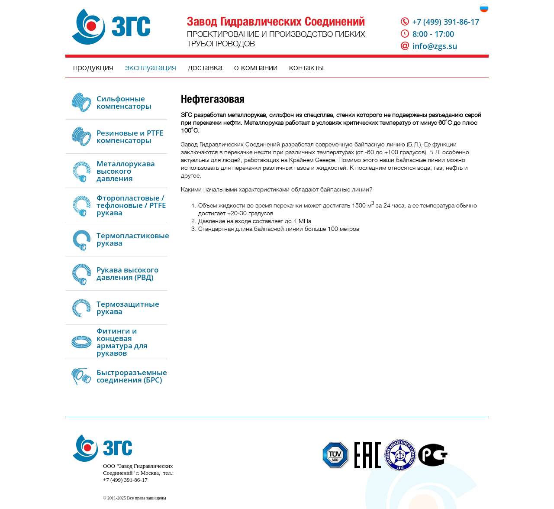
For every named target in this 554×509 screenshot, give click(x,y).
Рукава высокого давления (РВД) (127, 273)
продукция (93, 67)
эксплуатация (150, 67)
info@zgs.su (434, 46)
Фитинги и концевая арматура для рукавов (122, 342)
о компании (255, 67)
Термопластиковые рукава (133, 239)
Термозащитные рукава (128, 307)
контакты (306, 67)
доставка (205, 67)
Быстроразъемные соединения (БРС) (132, 376)
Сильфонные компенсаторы (124, 102)
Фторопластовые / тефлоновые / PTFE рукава (131, 205)
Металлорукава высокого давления (126, 171)
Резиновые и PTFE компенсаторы (130, 136)
